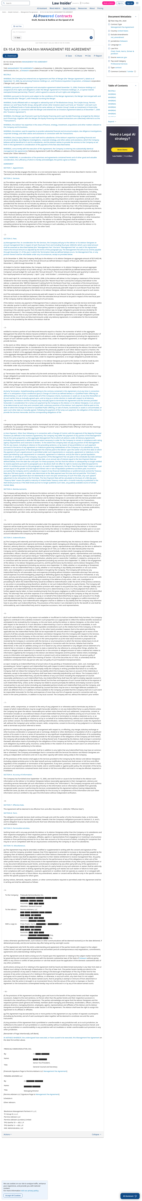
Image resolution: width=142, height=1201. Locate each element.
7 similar (130, 71)
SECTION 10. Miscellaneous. (14, 846)
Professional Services (119, 64)
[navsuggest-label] (16, 3)
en (120, 45)
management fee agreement (15, 151)
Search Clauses (69, 8)
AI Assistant (42, 8)
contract (118, 67)
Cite (88, 56)
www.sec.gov (122, 57)
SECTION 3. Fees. (10, 238)
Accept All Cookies (13, 1195)
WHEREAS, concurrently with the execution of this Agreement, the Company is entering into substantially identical (48, 148)
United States (123, 31)
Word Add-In (55, 8)
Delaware (25, 70)
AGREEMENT (8, 164)
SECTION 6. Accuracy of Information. (18, 774)
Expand (112, 121)
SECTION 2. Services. (12, 178)
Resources (82, 8)
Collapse (97, 1134)
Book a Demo (109, 3)
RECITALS (7, 74)
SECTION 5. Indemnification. (15, 537)
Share (78, 56)
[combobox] (16, 3)
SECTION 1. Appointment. (14, 168)
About (92, 8)
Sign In (120, 3)
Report (98, 56)
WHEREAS (112, 94)
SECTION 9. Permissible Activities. (17, 828)
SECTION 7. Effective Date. (14, 805)
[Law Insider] (70, 3)
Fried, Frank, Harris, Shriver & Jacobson (122, 52)
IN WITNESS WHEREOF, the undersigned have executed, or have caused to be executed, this (40, 1037)
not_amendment (117, 37)
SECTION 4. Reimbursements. (15, 489)
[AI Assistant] (130, 1196)
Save (68, 56)
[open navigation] (137, 3)
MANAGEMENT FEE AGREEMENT (34, 62)
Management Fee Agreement (87, 1037)
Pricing (100, 8)
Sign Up (130, 3)
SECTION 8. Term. (10, 813)
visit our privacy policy (29, 1190)
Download (10, 56)
